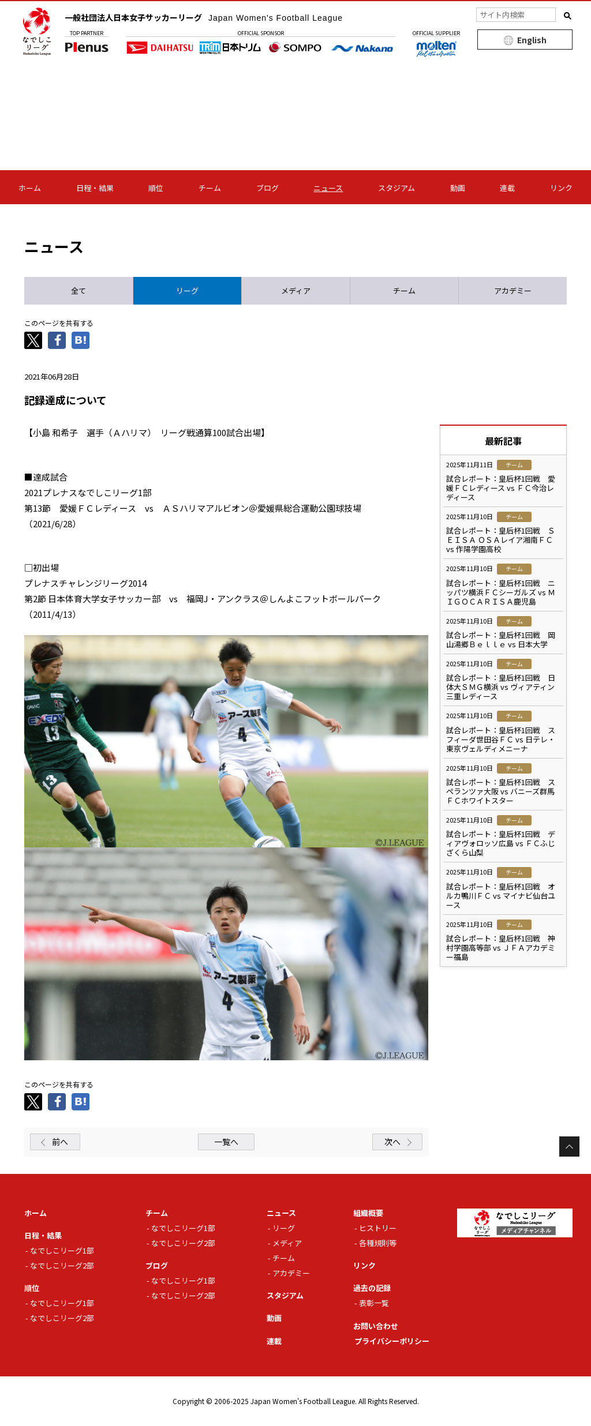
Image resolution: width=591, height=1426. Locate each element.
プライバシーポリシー (391, 1340)
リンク (561, 187)
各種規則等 (378, 1242)
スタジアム (396, 187)
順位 (155, 187)
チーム (210, 187)
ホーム (29, 187)
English (532, 40)
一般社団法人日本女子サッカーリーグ (204, 17)
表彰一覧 (374, 1302)
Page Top (569, 1146)
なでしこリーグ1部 (62, 1250)
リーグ (283, 1227)
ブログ (267, 187)
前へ (60, 1141)
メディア (287, 1242)
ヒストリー (378, 1227)
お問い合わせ (375, 1325)
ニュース (328, 187)
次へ (392, 1141)
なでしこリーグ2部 (62, 1265)
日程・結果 (95, 187)
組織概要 (368, 1212)
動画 (457, 187)
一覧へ (226, 1141)
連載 (507, 187)
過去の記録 (372, 1287)
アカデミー (291, 1272)
